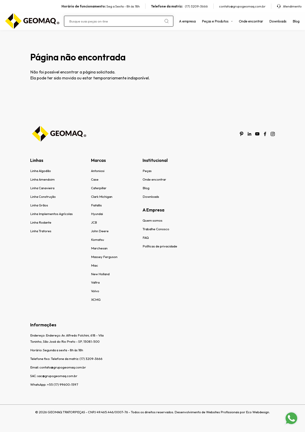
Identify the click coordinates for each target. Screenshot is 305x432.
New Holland (100, 274)
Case (95, 179)
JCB (94, 222)
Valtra (95, 282)
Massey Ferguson (104, 257)
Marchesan (99, 248)
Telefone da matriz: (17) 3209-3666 (76, 359)
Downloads (277, 21)
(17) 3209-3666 (179, 6)
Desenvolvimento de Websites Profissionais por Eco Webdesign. (222, 412)
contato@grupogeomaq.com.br (242, 6)
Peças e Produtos (217, 21)
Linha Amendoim (42, 179)
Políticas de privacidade (160, 246)
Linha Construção (43, 196)
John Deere (100, 231)
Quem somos (152, 220)
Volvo (95, 291)
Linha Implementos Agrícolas (51, 214)
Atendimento (289, 6)
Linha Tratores (40, 231)
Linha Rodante (40, 222)
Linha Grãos (39, 205)
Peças (147, 171)
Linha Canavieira (42, 188)
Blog (296, 21)
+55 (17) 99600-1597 (62, 384)
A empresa (187, 21)
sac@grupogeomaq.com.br (57, 376)
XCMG (96, 299)
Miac (94, 265)
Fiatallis (96, 205)
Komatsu (97, 240)
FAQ (146, 238)
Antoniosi (97, 171)
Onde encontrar (251, 21)
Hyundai (97, 214)
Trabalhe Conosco (156, 229)
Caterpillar (98, 188)
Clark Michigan (101, 196)
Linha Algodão (40, 171)
